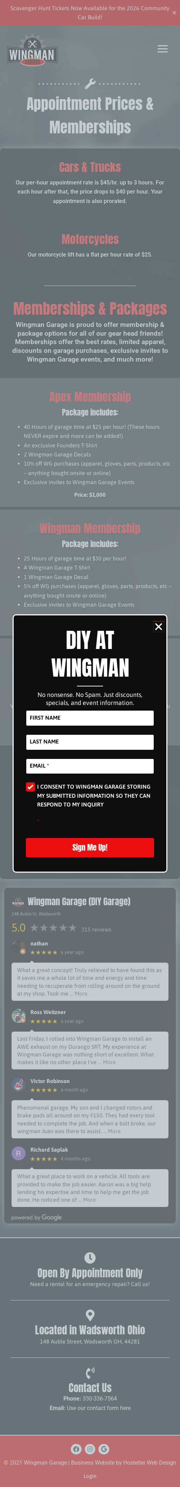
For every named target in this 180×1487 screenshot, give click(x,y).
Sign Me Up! (90, 847)
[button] (159, 626)
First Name (45, 717)
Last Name (44, 741)
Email (39, 765)
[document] (90, 743)
